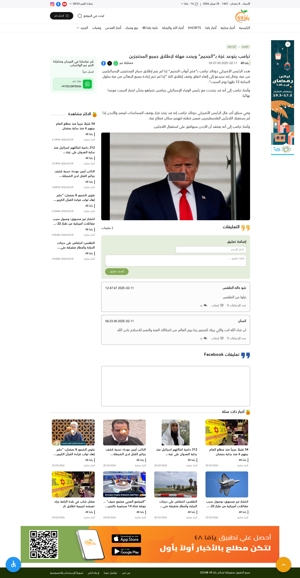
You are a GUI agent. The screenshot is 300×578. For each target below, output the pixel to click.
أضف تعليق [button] (117, 271)
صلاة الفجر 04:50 (82, 4)
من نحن (126, 573)
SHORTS (194, 27)
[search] (90, 15)
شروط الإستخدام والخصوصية (66, 573)
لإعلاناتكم (93, 573)
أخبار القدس (113, 27)
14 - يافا (190, 4)
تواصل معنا (110, 573)
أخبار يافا (210, 27)
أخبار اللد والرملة (173, 27)
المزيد (83, 27)
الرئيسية (244, 27)
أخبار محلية (228, 27)
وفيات (96, 27)
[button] (287, 44)
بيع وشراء (131, 27)
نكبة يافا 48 (150, 27)
